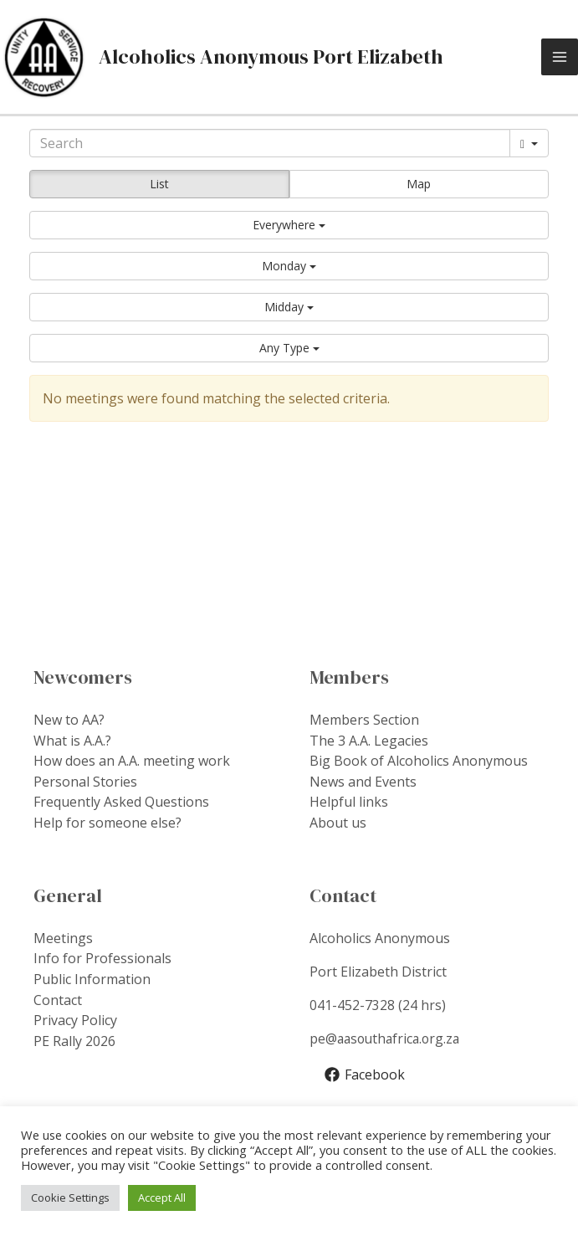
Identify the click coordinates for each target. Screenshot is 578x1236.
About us (337, 822)
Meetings (63, 936)
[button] (289, 227)
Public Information (92, 976)
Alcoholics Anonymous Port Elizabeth (272, 57)
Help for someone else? (107, 822)
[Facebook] (365, 1072)
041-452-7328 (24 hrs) (377, 1003)
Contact (57, 996)
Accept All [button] (162, 1197)
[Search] (269, 145)
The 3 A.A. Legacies (368, 741)
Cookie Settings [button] (70, 1197)
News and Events (363, 781)
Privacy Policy (75, 1017)
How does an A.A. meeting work (131, 761)
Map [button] (419, 185)
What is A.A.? (72, 741)
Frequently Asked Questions (121, 801)
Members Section (364, 721)
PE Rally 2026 (74, 1037)
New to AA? (69, 721)
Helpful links (348, 801)
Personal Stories (85, 781)
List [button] (159, 185)
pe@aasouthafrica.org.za (387, 1037)
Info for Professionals (102, 956)
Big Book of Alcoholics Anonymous (418, 761)
